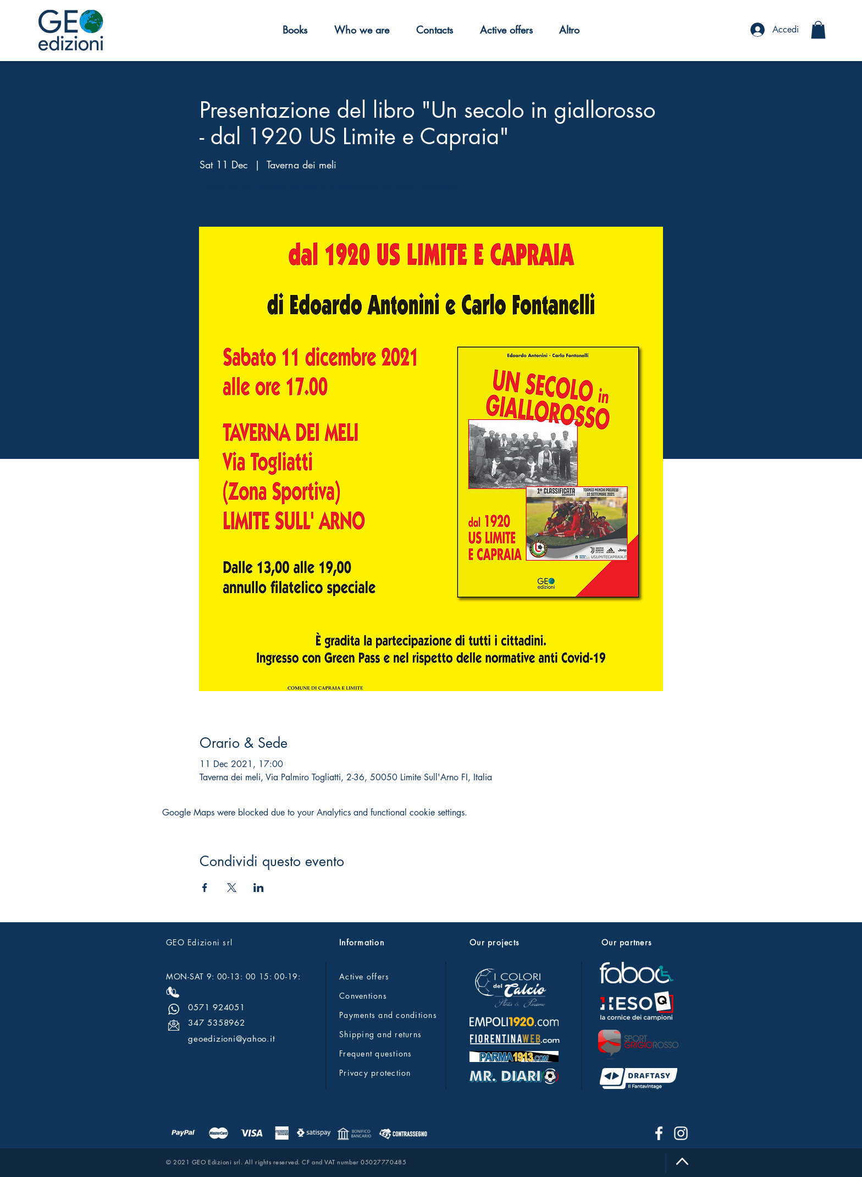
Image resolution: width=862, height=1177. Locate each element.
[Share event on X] (231, 887)
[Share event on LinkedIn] (258, 887)
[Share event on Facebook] (205, 887)
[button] (295, 29)
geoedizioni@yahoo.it (231, 1038)
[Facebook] (659, 1133)
